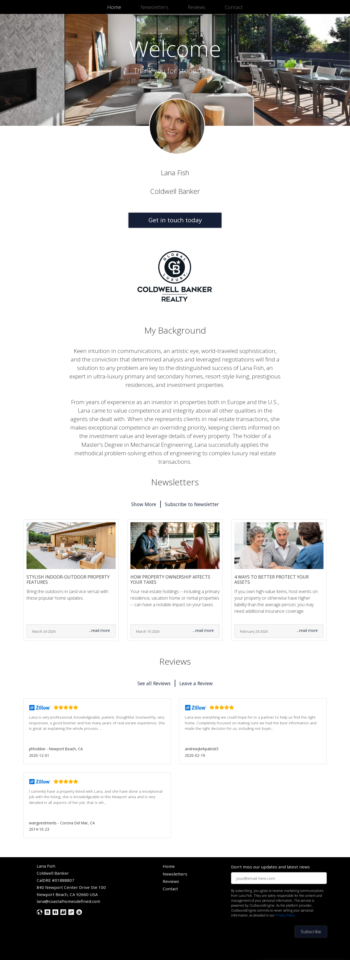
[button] (97, 731)
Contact (234, 7)
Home (115, 6)
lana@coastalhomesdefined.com (68, 901)
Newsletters (154, 7)
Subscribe (311, 932)
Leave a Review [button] (196, 683)
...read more (99, 630)
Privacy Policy (285, 915)
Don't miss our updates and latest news (270, 866)
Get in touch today (175, 220)
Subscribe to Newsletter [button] (192, 504)
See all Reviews (154, 683)
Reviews (196, 7)
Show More (143, 504)
